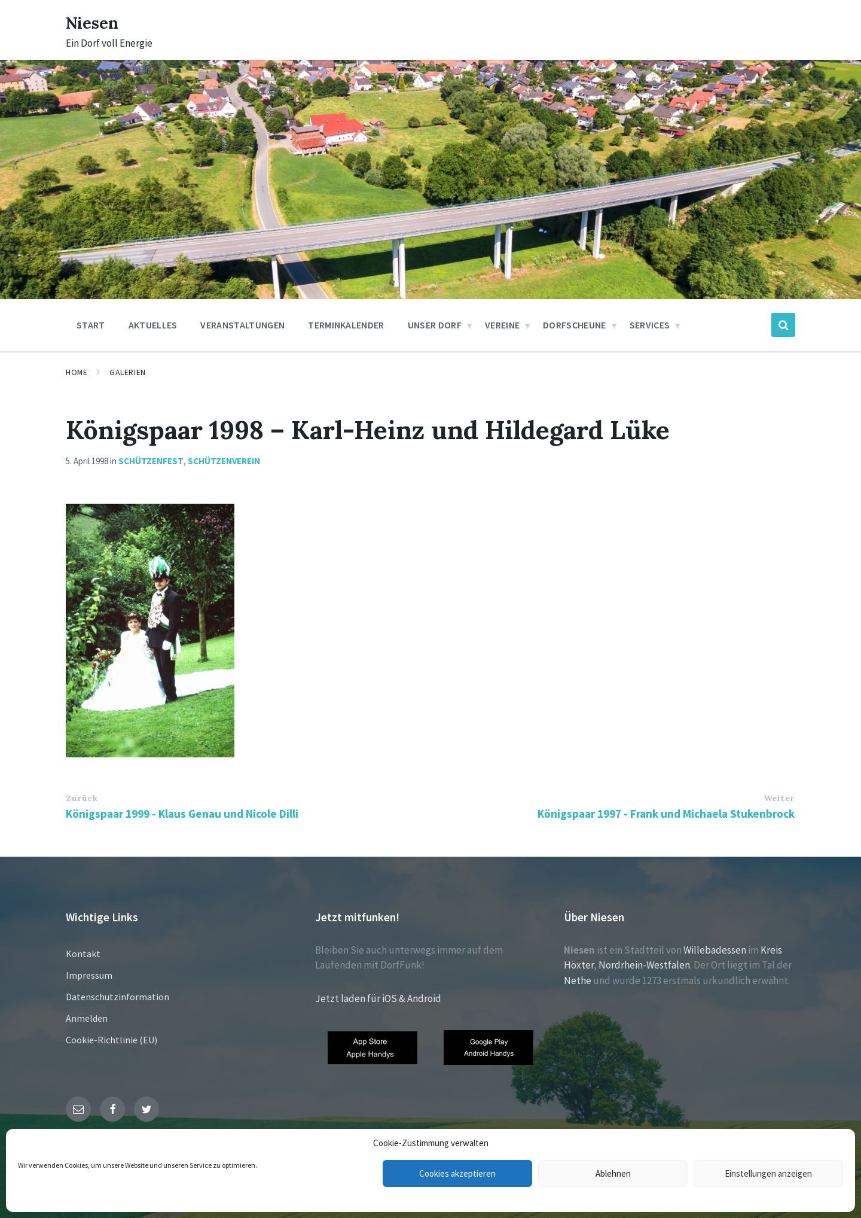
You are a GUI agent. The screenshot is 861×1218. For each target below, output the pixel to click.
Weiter (779, 798)
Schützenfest (151, 461)
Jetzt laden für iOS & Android (378, 998)
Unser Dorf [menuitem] (435, 325)
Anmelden (87, 1018)
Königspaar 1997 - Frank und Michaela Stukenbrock (666, 813)
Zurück (81, 798)
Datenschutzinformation (117, 997)
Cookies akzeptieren (457, 1173)
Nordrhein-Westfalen (644, 965)
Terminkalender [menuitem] (346, 325)
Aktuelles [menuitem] (153, 325)
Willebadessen (714, 950)
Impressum (89, 975)
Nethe (577, 980)
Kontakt (83, 954)
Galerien (127, 372)
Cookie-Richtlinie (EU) (111, 1040)
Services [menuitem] (650, 325)
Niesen (95, 22)
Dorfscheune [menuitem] (574, 325)
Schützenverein (224, 461)
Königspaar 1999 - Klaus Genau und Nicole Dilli (182, 813)
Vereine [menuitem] (502, 325)
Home (76, 372)
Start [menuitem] (91, 325)
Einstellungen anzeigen (768, 1173)
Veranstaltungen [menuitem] (242, 325)
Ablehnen (613, 1173)
